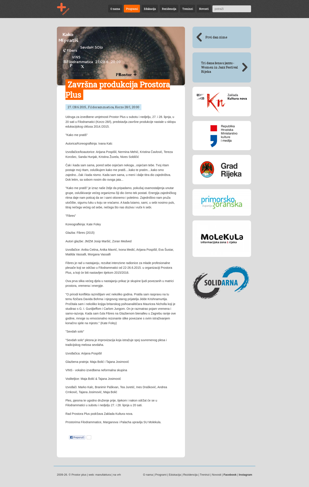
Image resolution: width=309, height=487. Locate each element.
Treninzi (187, 9)
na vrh (117, 474)
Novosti (204, 9)
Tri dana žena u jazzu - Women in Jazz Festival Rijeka (219, 67)
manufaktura (103, 474)
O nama (115, 9)
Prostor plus (78, 474)
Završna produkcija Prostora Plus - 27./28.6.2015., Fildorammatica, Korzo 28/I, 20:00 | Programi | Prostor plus (66, 9)
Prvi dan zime (216, 37)
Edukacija (150, 9)
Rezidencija (169, 9)
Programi (132, 9)
